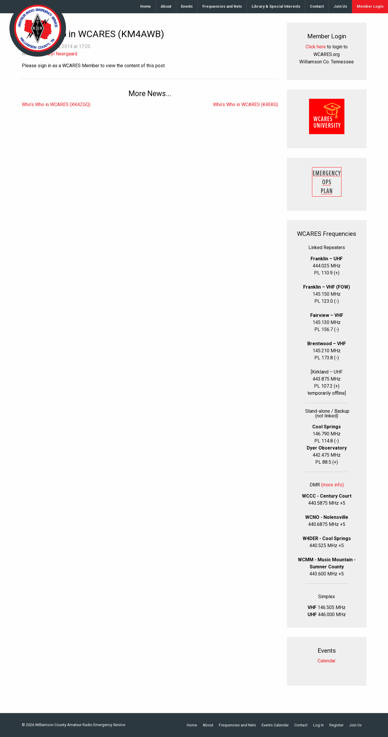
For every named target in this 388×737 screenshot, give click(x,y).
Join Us (340, 6)
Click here (316, 47)
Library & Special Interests (276, 6)
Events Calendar (275, 725)
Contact (317, 6)
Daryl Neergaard (60, 54)
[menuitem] (146, 6)
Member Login (370, 6)
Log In (318, 725)
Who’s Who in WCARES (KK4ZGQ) (56, 104)
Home (145, 6)
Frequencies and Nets (222, 6)
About (166, 6)
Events (187, 6)
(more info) (332, 485)
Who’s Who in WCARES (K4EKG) (245, 104)
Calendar (327, 661)
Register (336, 725)
